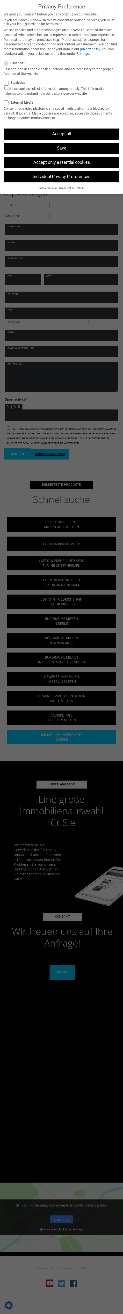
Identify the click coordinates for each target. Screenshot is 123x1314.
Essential (16, 63)
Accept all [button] (61, 133)
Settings (83, 54)
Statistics (16, 83)
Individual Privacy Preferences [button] (61, 176)
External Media (20, 102)
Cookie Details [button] (47, 188)
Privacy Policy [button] (66, 188)
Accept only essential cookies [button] (61, 162)
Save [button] (61, 148)
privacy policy (90, 49)
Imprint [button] (80, 188)
